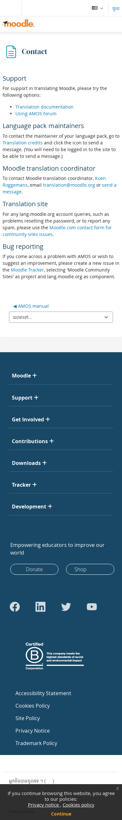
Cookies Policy (32, 705)
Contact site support (35, 763)
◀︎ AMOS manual (31, 306)
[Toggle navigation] (9, 8)
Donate (34, 569)
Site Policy (27, 718)
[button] (97, 8)
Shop (80, 569)
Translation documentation (44, 107)
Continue (61, 814)
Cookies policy (78, 804)
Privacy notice (44, 804)
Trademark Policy (36, 743)
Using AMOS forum (36, 113)
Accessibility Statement (43, 693)
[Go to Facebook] (15, 606)
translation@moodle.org (69, 185)
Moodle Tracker (27, 270)
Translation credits (23, 143)
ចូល (115, 8)
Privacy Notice (32, 730)
